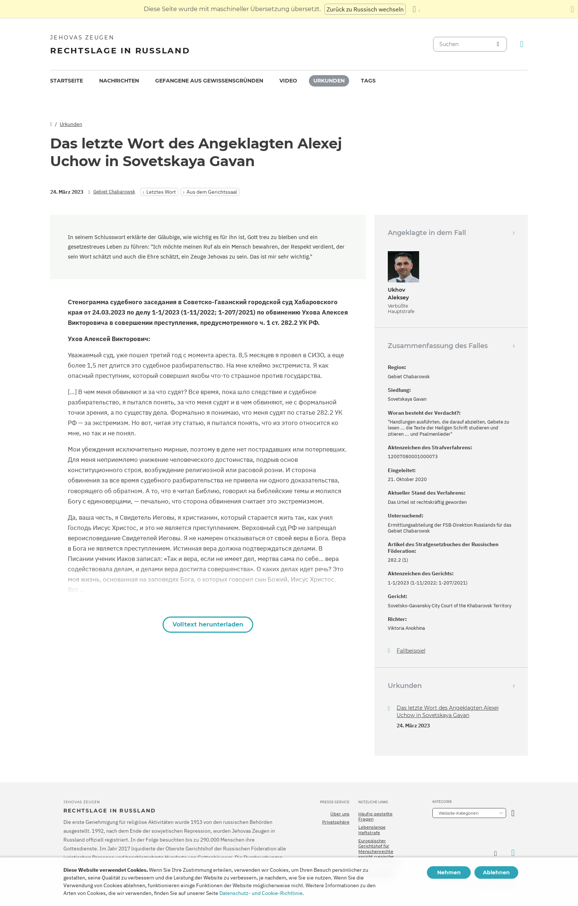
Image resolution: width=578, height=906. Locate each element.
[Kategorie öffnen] (513, 813)
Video (288, 80)
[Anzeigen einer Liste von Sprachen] (416, 9)
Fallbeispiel (411, 651)
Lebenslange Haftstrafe (372, 830)
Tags (368, 80)
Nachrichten (119, 80)
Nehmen (449, 872)
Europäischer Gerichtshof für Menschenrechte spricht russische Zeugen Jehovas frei (379, 851)
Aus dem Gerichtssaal (212, 192)
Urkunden (329, 80)
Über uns (339, 814)
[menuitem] (66, 81)
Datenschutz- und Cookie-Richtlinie (261, 893)
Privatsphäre (335, 822)
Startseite (66, 80)
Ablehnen (496, 872)
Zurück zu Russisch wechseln (365, 9)
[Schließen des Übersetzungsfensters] (572, 9)
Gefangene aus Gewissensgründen (209, 80)
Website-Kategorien (458, 813)
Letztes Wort (161, 192)
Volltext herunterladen (208, 624)
